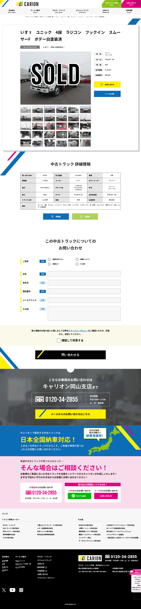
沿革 (3, 564)
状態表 (87, 216)
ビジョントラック (44, 560)
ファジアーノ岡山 (85, 537)
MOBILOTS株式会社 (86, 525)
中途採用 (42, 570)
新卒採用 (42, 567)
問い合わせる (70, 355)
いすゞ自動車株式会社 (45, 528)
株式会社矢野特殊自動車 (45, 534)
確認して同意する (72, 340)
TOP (26, 17)
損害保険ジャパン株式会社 (88, 531)
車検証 (58, 216)
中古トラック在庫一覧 (46, 17)
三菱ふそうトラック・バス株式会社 (49, 525)
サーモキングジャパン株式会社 (90, 541)
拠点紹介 (5, 570)
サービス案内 (34, 17)
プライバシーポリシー (78, 330)
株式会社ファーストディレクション (118, 531)
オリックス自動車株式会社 (115, 528)
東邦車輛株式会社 (9, 534)
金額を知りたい (57, 259)
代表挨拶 (5, 567)
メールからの (70, 414)
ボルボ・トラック (9, 525)
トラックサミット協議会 (115, 534)
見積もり (55, 264)
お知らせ (40, 563)
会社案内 (5, 556)
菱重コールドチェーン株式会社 (90, 534)
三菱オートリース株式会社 (88, 528)
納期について (85, 259)
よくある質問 (20, 567)
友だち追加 (81, 495)
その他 (82, 264)
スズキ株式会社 (8, 537)
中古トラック (20, 561)
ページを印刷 (109, 94)
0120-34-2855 (62, 399)
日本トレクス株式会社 (45, 531)
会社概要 (5, 561)
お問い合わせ (109, 85)
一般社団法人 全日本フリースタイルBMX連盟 (122, 537)
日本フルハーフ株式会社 (11, 531)
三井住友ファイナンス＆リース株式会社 (120, 525)
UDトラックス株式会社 (11, 528)
